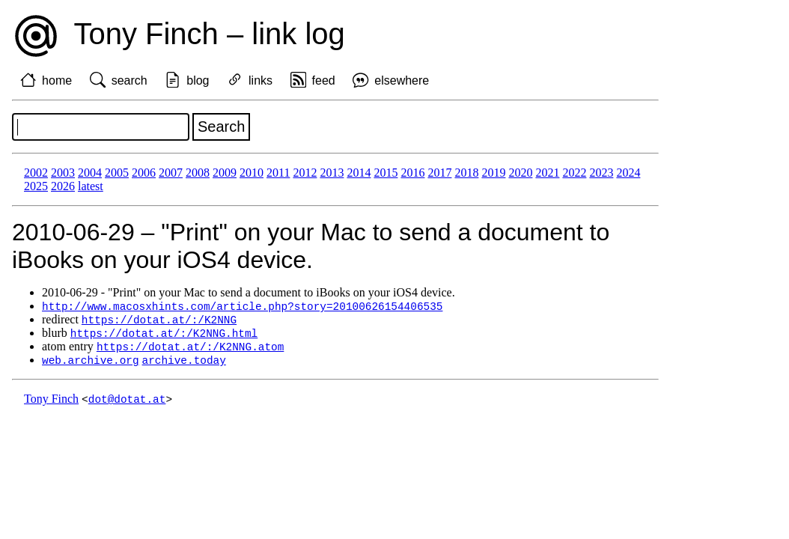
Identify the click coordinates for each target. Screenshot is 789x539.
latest (90, 186)
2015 (385, 172)
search (129, 80)
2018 (466, 172)
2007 (171, 172)
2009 (225, 172)
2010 (251, 172)
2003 (63, 172)
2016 (412, 172)
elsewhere (401, 80)
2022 (574, 172)
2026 (63, 186)
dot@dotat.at (127, 403)
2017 (439, 172)
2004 (90, 172)
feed (323, 80)
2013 (332, 172)
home (57, 80)
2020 (520, 172)
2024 (628, 172)
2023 (601, 172)
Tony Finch (51, 403)
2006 (144, 172)
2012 (305, 172)
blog (197, 80)
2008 (198, 172)
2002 (36, 172)
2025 (36, 186)
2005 (117, 172)
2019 (493, 172)
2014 (359, 172)
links (260, 80)
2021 (547, 172)
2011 (278, 172)
